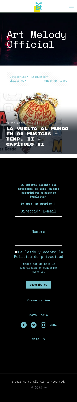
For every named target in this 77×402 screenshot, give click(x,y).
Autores (18, 80)
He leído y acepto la (38, 254)
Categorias (19, 77)
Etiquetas (39, 77)
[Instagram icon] (40, 387)
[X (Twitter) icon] (36, 387)
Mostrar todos (55, 80)
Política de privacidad (38, 256)
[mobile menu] (71, 6)
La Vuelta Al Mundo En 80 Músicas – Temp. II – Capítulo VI (37, 136)
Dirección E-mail (38, 211)
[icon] (45, 387)
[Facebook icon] (32, 387)
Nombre (38, 231)
